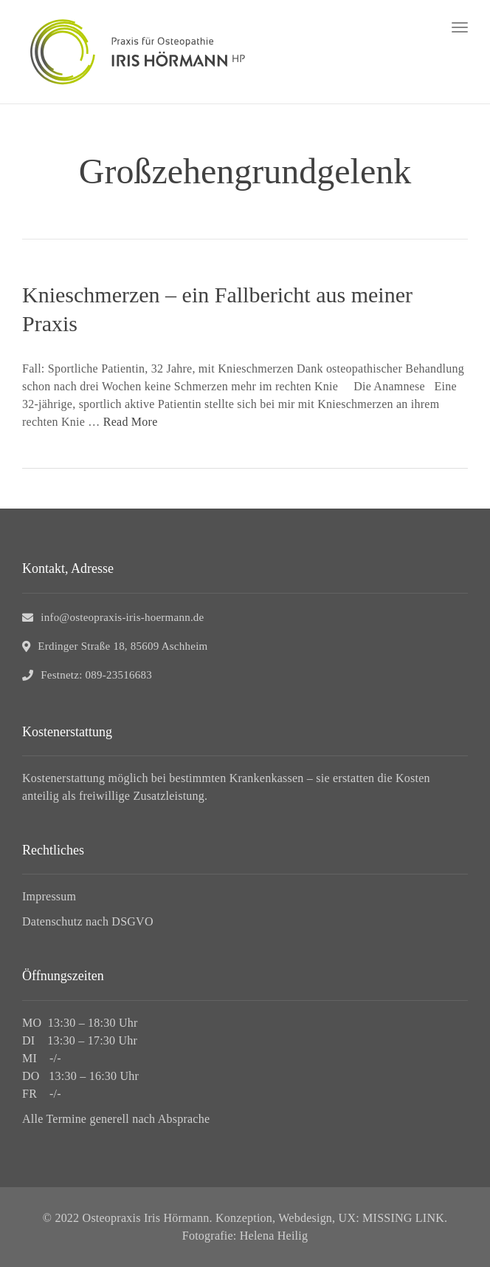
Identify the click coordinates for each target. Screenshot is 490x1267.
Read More (130, 421)
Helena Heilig (274, 1235)
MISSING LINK (403, 1218)
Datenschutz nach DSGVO (87, 921)
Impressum (49, 896)
